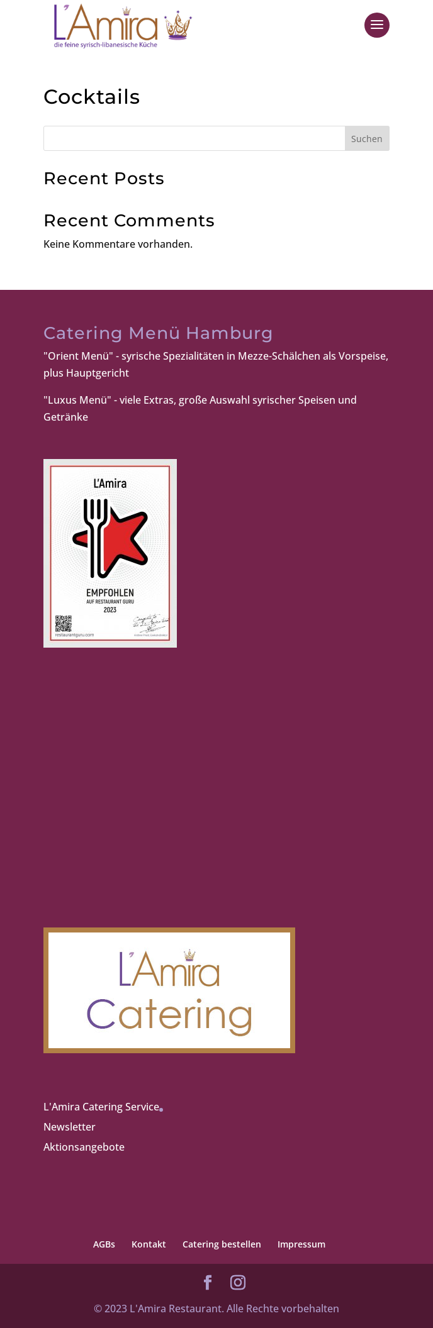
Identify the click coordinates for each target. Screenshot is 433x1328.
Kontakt (149, 1244)
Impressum (301, 1244)
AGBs (104, 1244)
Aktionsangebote (84, 1147)
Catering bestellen (222, 1244)
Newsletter (69, 1127)
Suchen (367, 139)
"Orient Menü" (78, 356)
